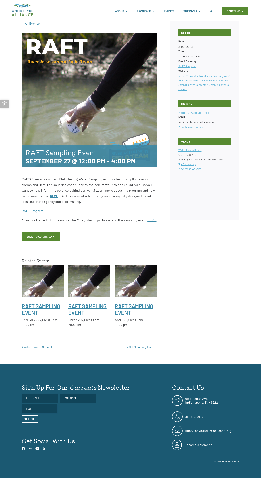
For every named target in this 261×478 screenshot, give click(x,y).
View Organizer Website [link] (191, 126)
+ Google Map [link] (188, 164)
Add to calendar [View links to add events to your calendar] (40, 236)
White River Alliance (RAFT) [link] (194, 112)
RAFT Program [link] (32, 211)
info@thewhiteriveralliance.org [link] (208, 431)
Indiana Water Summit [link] (38, 347)
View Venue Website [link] (189, 168)
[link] (4, 104)
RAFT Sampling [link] (187, 66)
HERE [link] (54, 196)
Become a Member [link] (198, 445)
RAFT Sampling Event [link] (140, 347)
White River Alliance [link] (189, 150)
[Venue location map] (204, 191)
